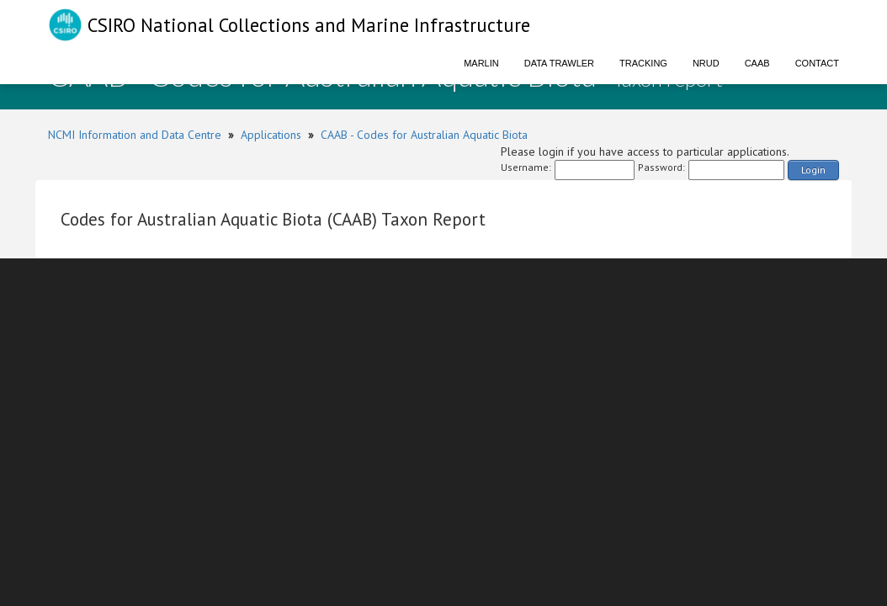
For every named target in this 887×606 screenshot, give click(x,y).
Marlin (481, 63)
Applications (271, 134)
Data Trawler (559, 63)
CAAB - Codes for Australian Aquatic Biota (424, 134)
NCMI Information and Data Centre (134, 134)
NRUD (706, 63)
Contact (817, 63)
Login (813, 169)
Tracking (643, 63)
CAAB (757, 63)
